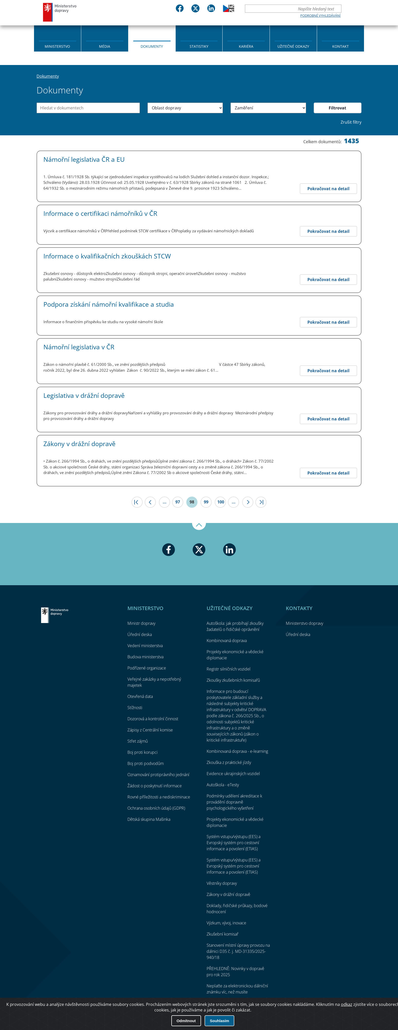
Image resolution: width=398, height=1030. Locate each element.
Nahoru (199, 526)
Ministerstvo (57, 46)
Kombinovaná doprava (227, 640)
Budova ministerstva (145, 657)
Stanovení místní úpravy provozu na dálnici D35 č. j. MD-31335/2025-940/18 (238, 951)
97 (177, 502)
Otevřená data (140, 696)
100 (220, 502)
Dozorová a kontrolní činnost (152, 719)
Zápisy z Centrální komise (150, 730)
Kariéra (246, 46)
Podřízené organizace (146, 668)
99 (206, 502)
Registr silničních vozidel (229, 669)
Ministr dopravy (141, 623)
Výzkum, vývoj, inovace (226, 923)
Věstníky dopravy (222, 883)
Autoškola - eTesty (223, 785)
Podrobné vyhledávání (320, 15)
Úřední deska (139, 634)
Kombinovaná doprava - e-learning (237, 751)
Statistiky (199, 46)
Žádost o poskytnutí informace (154, 786)
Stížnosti (134, 707)
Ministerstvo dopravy (60, 12)
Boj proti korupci (142, 752)
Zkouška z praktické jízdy (229, 762)
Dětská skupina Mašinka (148, 819)
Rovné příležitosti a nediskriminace (158, 797)
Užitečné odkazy (293, 46)
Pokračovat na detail (328, 188)
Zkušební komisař (222, 934)
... (165, 502)
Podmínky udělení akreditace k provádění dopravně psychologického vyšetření (234, 802)
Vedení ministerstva (145, 645)
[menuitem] (57, 38)
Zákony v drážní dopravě (228, 894)
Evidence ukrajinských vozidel (233, 773)
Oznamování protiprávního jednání (158, 774)
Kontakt (340, 46)
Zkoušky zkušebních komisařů (233, 680)
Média (104, 46)
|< (137, 502)
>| (261, 502)
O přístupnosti (346, 1012)
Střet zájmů (137, 741)
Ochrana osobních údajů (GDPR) (156, 808)
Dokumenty (152, 46)
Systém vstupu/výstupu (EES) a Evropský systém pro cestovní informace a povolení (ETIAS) (233, 843)
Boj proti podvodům (145, 763)
